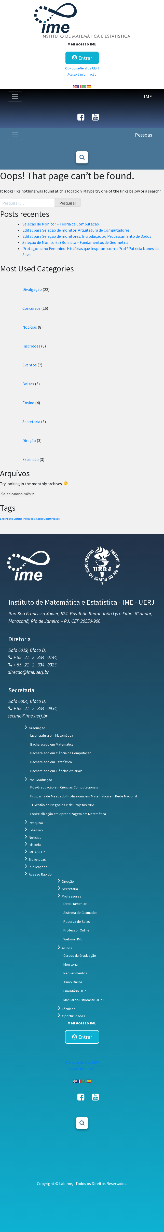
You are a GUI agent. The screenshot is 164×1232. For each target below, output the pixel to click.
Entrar (82, 58)
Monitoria (70, 964)
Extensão (30, 459)
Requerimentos (75, 973)
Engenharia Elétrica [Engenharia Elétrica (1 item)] (11, 518)
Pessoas (143, 134)
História (35, 844)
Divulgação (32, 289)
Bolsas (28, 383)
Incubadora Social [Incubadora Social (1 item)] (33, 518)
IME (148, 96)
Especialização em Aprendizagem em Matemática (68, 813)
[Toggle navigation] (15, 96)
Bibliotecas (37, 859)
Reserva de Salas (76, 921)
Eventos (29, 364)
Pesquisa (36, 822)
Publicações (38, 867)
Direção (29, 440)
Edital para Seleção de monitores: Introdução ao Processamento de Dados (86, 236)
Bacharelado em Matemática (52, 744)
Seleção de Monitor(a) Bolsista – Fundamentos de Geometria (75, 242)
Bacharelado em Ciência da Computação (60, 753)
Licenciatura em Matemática (51, 735)
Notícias (29, 327)
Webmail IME (72, 939)
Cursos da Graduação (79, 955)
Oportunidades (73, 1016)
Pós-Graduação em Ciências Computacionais (64, 787)
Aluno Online (72, 982)
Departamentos (75, 903)
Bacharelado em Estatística (51, 762)
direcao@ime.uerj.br (28, 672)
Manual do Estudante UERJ (83, 1000)
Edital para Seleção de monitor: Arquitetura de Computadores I (77, 230)
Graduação (37, 728)
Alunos (67, 948)
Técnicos (68, 1009)
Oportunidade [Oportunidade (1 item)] (52, 518)
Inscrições (31, 346)
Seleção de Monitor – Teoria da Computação (60, 223)
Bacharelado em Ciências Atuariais (56, 771)
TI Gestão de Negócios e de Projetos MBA (62, 805)
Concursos (31, 308)
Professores (71, 896)
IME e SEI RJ (38, 852)
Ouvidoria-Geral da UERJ (82, 68)
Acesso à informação (82, 74)
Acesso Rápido (40, 874)
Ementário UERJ (75, 991)
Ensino (28, 402)
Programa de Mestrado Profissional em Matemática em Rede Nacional (83, 796)
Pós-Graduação (40, 780)
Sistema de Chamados (80, 912)
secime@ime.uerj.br (28, 716)
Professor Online (76, 930)
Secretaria (31, 421)
